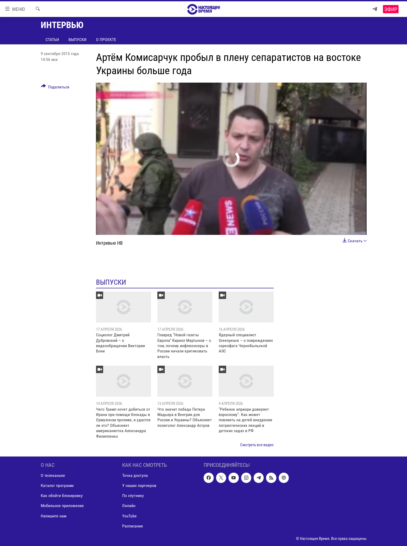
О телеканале (53, 475)
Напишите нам (53, 515)
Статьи (52, 39)
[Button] (55, 88)
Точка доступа (135, 475)
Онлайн (128, 505)
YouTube (129, 515)
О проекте (106, 39)
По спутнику (133, 495)
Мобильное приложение (62, 505)
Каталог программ (57, 485)
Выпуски (77, 39)
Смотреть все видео (257, 444)
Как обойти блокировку (62, 495)
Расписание (132, 526)
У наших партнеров (139, 485)
